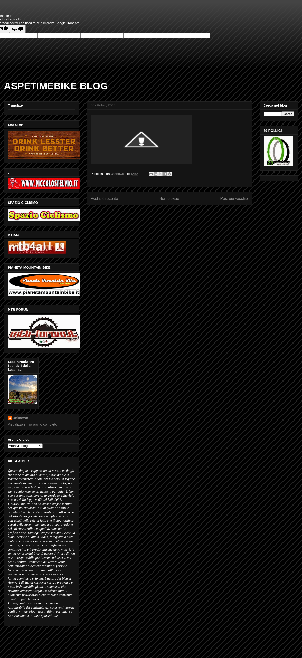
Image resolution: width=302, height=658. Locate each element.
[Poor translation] (18, 29)
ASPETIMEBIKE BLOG (56, 86)
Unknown (20, 418)
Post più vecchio (234, 198)
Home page (169, 198)
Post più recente (104, 198)
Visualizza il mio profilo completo (32, 424)
